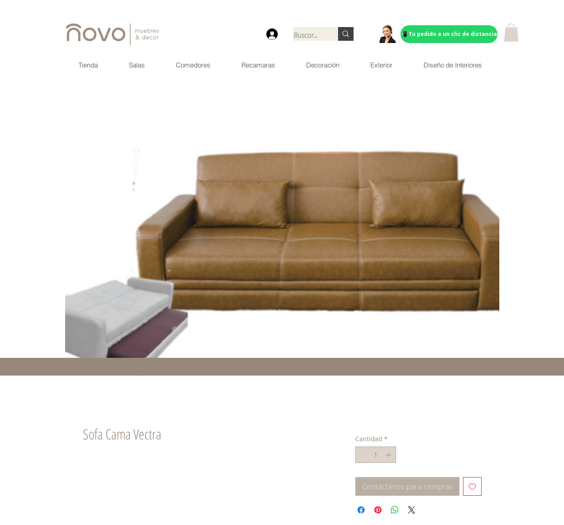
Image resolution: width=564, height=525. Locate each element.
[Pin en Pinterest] (378, 510)
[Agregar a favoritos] (472, 486)
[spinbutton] (376, 454)
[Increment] (389, 454)
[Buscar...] (306, 35)
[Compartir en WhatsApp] (394, 510)
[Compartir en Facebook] (361, 510)
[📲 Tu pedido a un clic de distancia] (449, 34)
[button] (511, 33)
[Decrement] (362, 454)
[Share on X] (411, 510)
